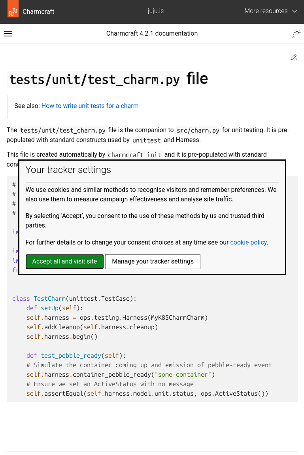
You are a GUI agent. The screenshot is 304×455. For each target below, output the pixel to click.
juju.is (156, 11)
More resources (265, 11)
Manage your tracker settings (153, 261)
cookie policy (248, 242)
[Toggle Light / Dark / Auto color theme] (296, 33)
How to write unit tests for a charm (90, 106)
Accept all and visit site (64, 261)
